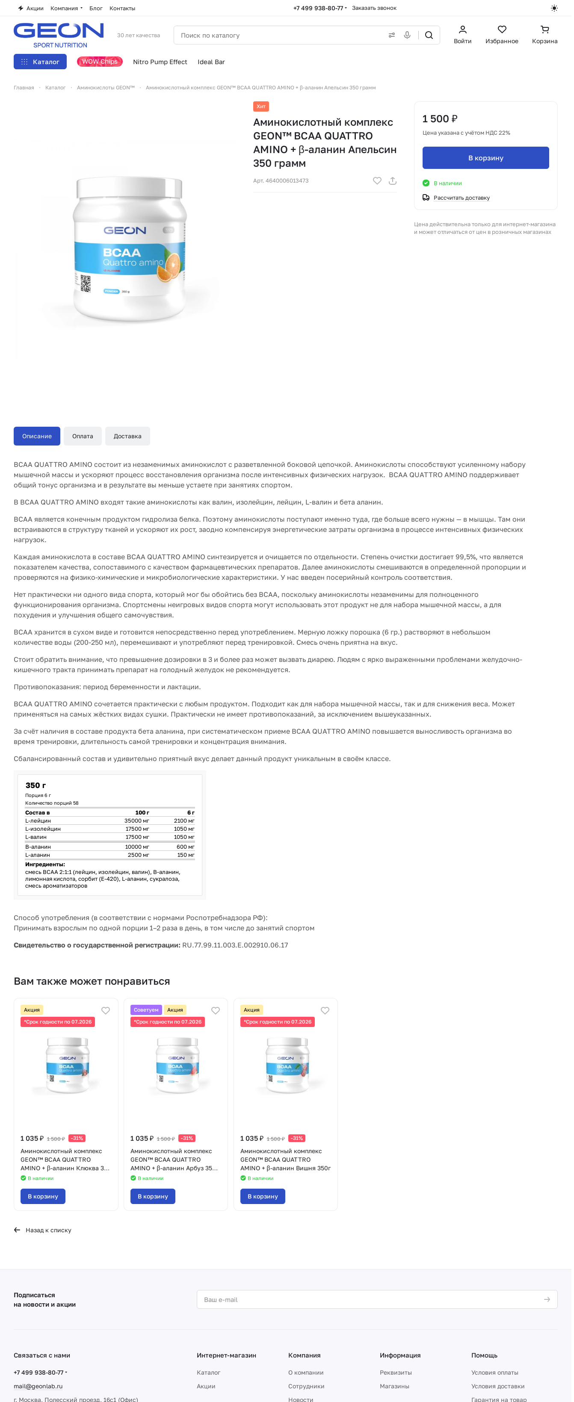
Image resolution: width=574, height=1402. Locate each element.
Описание (37, 436)
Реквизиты (396, 1372)
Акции (206, 1386)
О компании (306, 1372)
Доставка (128, 436)
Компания (304, 1355)
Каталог (208, 1372)
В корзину (485, 157)
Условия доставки (498, 1386)
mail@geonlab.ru (38, 1386)
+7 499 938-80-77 (318, 8)
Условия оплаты (494, 1372)
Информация (400, 1355)
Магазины (394, 1386)
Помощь (484, 1355)
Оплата (82, 436)
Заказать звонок (374, 7)
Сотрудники (306, 1386)
